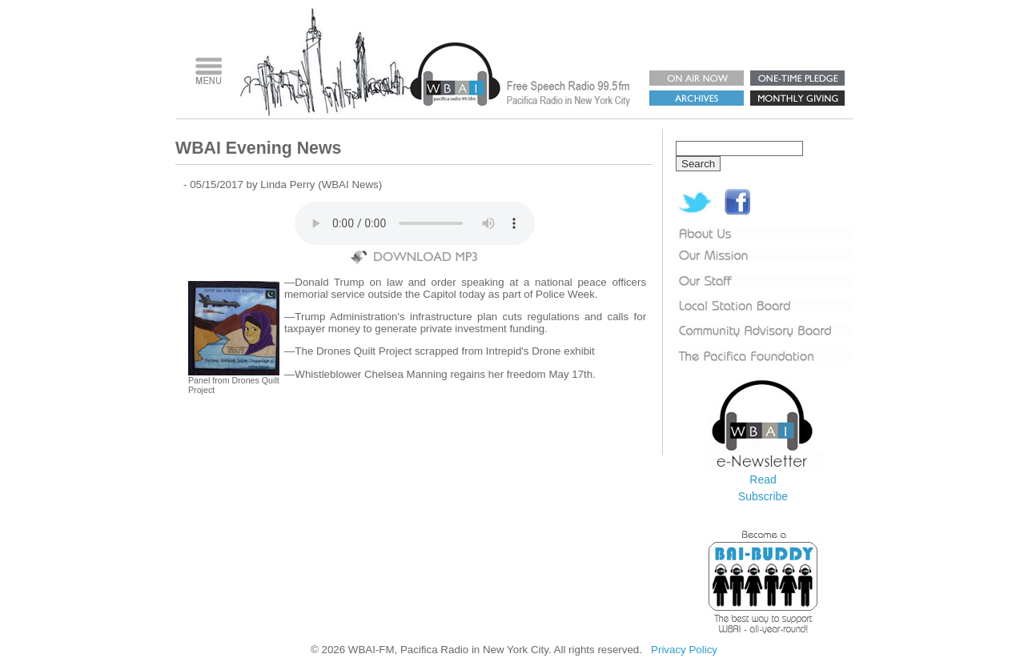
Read (762, 479)
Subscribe (763, 496)
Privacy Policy (684, 650)
